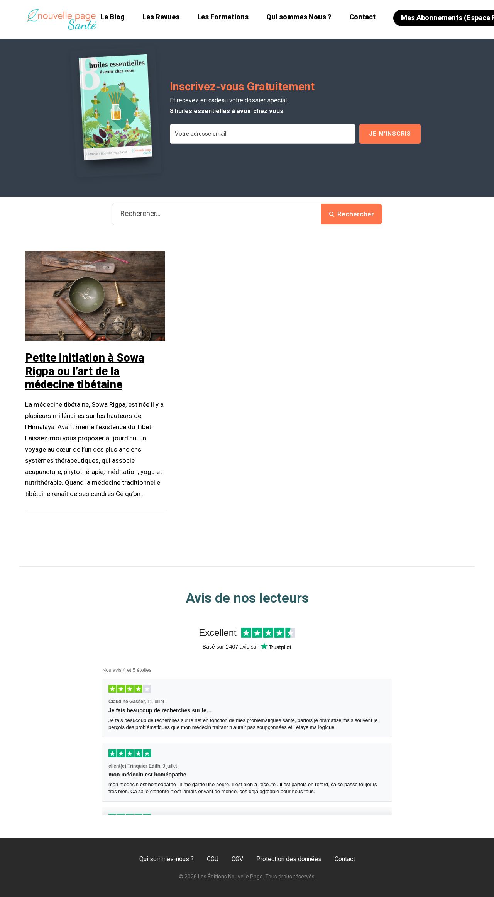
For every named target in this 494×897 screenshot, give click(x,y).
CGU (212, 859)
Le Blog (112, 17)
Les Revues (160, 17)
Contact (362, 17)
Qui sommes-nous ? (166, 859)
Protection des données (288, 859)
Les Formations (223, 17)
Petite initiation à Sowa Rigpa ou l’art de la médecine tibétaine (84, 371)
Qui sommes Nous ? (299, 17)
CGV (237, 859)
